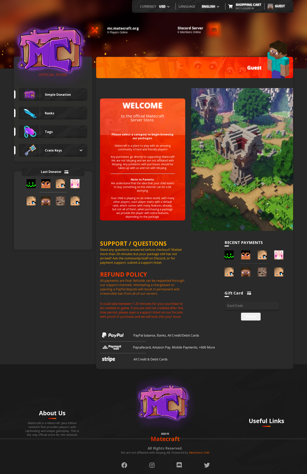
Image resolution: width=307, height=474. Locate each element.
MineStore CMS (199, 452)
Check (251, 316)
